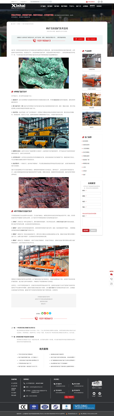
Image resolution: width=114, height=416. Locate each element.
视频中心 (94, 387)
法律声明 (62, 413)
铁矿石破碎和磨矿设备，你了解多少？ (28, 357)
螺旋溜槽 (91, 107)
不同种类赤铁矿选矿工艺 (24, 363)
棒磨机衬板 (86, 163)
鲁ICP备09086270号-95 (53, 413)
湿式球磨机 (86, 152)
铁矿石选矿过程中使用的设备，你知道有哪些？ (63, 357)
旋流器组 (85, 141)
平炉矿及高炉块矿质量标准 (25, 354)
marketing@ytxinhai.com (36, 387)
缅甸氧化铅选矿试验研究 (57, 354)
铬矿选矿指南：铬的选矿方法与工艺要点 (28, 366)
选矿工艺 (78, 6)
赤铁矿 (19, 23)
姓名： (84, 190)
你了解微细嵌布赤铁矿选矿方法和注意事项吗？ (63, 360)
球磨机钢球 (86, 156)
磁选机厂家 (86, 159)
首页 (14, 23)
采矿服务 (49, 6)
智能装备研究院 (13, 389)
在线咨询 (93, 39)
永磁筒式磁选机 (92, 89)
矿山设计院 (14, 386)
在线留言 (80, 39)
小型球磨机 (86, 148)
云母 (84, 167)
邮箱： (84, 196)
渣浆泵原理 (86, 144)
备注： (84, 216)
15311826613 (91, 1)
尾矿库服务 (64, 6)
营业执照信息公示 (72, 413)
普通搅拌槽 (92, 69)
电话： (84, 201)
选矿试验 (51, 287)
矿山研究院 (14, 383)
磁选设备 (56, 100)
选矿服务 (56, 6)
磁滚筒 (91, 127)
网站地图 (13, 395)
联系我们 (99, 6)
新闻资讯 (92, 5)
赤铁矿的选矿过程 (61, 221)
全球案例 (85, 6)
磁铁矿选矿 (24, 230)
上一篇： (23, 327)
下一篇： (22, 336)
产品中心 (71, 6)
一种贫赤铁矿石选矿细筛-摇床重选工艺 (28, 360)
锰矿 (84, 174)
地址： (84, 207)
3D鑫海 (100, 387)
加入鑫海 (13, 392)
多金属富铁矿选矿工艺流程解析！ (59, 363)
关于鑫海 (43, 6)
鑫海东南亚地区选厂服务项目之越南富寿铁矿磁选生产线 (63, 366)
